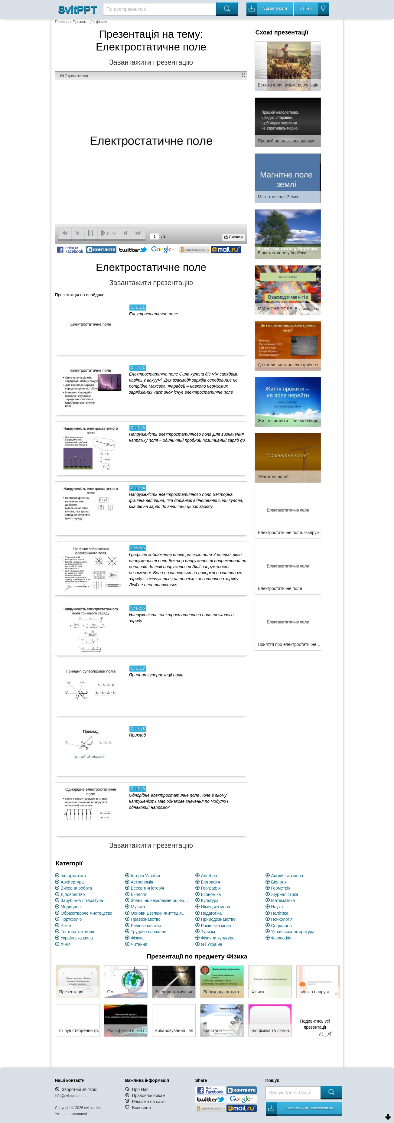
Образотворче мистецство (86, 913)
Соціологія (281, 925)
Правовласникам (148, 1095)
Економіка (211, 894)
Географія (211, 888)
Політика (279, 913)
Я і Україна (211, 944)
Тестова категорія (78, 931)
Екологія (139, 894)
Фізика (137, 938)
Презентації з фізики (90, 22)
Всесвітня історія (147, 888)
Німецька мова (215, 906)
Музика (138, 906)
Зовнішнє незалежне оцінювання (159, 900)
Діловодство (73, 894)
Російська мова (216, 925)
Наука (277, 906)
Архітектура (72, 882)
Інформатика (73, 875)
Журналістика (284, 894)
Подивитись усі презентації (315, 1029)
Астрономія (142, 882)
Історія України (145, 875)
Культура (210, 900)
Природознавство (218, 919)
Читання (139, 944)
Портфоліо (71, 919)
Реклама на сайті (149, 1101)
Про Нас (140, 1089)
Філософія (281, 938)
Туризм (208, 931)
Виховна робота (76, 888)
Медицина (71, 906)
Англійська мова (287, 875)
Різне (66, 925)
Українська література (293, 931)
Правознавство (146, 919)
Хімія (66, 944)
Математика (283, 900)
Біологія (279, 882)
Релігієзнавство (146, 925)
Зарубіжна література (82, 900)
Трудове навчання (148, 931)
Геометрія (281, 888)
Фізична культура (218, 938)
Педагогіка (211, 913)
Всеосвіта (141, 1107)
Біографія (210, 882)
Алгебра (209, 875)
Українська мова (77, 938)
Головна (62, 22)
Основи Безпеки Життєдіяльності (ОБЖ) (159, 913)
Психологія (282, 919)
